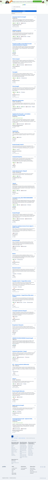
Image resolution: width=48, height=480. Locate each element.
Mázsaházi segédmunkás (18, 100)
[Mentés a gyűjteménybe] (35, 17)
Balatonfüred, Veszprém (14, 449)
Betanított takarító (16, 267)
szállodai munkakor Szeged (23, 447)
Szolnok (12, 446)
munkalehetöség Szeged (23, 445)
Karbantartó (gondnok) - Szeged (19, 351)
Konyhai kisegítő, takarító (18, 144)
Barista (14, 253)
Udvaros (14, 378)
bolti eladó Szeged (30, 445)
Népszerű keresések (15, 440)
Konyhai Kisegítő (16, 212)
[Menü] (1, 5)
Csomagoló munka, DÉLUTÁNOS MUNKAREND (22, 197)
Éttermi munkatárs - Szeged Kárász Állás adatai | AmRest (22, 296)
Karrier (13, 470)
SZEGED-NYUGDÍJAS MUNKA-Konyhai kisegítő (22, 338)
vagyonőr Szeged (30, 446)
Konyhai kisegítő (16, 240)
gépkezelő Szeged (30, 454)
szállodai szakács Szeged (23, 455)
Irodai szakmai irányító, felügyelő (19, 171)
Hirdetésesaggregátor (24, 468)
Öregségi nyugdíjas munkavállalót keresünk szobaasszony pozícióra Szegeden (22, 44)
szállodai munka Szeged (23, 449)
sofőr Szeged (30, 449)
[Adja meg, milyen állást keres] (24, 7)
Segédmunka (15, 131)
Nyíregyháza (13, 454)
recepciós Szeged (30, 455)
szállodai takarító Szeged (23, 448)
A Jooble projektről (14, 468)
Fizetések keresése (32, 469)
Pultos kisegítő (15, 86)
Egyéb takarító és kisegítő (18, 405)
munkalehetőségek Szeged (23, 446)
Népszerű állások (13, 461)
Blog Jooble (31, 470)
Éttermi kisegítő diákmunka (18, 391)
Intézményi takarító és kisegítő (19, 17)
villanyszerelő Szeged (31, 448)
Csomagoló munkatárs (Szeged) (19, 310)
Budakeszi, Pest (13, 448)
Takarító (14, 183)
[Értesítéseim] (46, 4)
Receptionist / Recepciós (17, 325)
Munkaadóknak (23, 469)
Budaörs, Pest (13, 447)
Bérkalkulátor (32, 473)
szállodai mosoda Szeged (23, 454)
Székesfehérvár (13, 455)
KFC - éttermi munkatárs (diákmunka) (20, 364)
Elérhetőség (13, 469)
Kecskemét (12, 445)
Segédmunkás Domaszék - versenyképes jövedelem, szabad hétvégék (21, 114)
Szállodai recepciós (16, 30)
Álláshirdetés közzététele (37, 1)
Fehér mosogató (16, 58)
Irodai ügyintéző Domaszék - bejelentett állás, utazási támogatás (22, 419)
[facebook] (41, 467)
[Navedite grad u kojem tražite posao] (24, 9)
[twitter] (43, 467)
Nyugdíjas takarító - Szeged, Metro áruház (21, 281)
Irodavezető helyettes (17, 156)
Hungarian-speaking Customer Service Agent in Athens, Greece (23, 226)
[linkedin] (44, 467)
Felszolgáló (14, 72)
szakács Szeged (30, 447)
